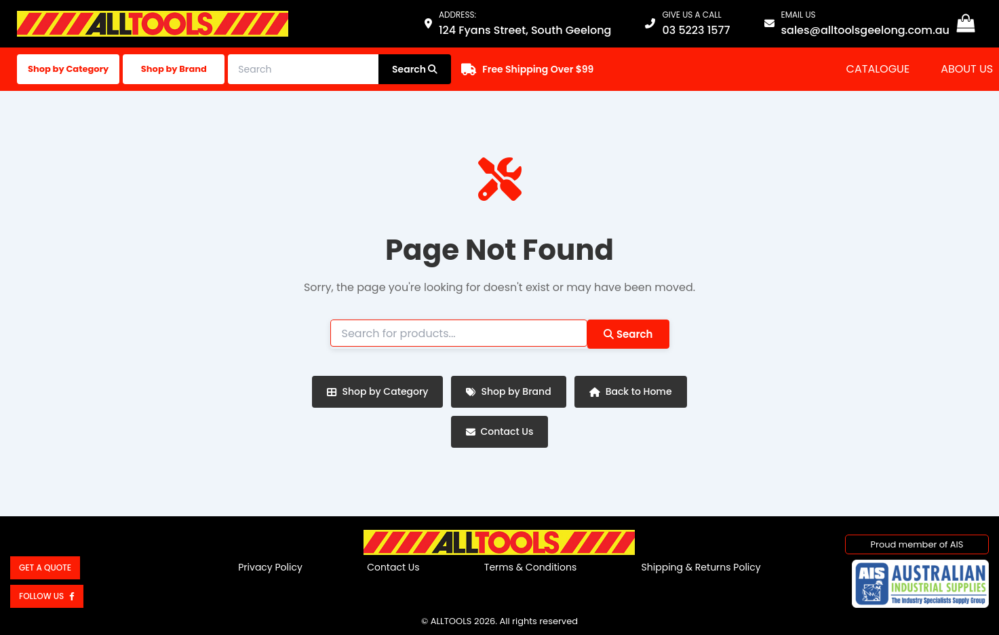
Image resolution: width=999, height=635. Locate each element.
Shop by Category (68, 68)
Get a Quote (45, 567)
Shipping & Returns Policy (701, 567)
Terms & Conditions (530, 567)
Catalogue (878, 69)
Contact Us (500, 431)
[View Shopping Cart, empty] (965, 24)
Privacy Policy (270, 567)
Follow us (47, 596)
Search (628, 334)
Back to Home (630, 391)
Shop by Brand (174, 68)
